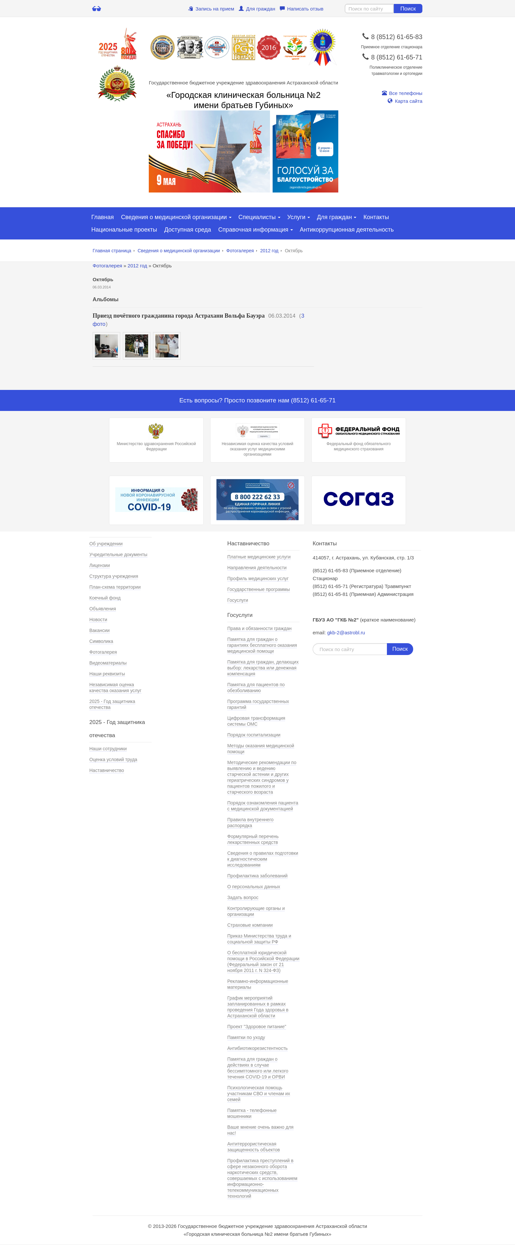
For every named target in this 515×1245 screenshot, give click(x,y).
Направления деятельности (256, 567)
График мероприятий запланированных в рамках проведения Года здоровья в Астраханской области (257, 1006)
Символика (101, 641)
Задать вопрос (242, 897)
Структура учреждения (113, 576)
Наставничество (106, 770)
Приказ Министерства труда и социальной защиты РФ (259, 938)
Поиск (408, 9)
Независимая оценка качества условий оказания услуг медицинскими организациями (257, 440)
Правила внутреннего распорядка (250, 822)
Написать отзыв (302, 8)
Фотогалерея (240, 250)
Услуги (296, 217)
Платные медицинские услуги (259, 556)
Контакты (376, 217)
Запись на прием (211, 8)
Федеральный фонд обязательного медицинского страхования (358, 437)
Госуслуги (237, 600)
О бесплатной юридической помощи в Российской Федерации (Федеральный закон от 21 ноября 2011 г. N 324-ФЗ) (263, 961)
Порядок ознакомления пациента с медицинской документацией (262, 805)
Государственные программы (258, 589)
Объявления (102, 608)
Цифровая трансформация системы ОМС (256, 721)
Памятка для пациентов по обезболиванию (256, 687)
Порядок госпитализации (253, 734)
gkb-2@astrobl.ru (346, 632)
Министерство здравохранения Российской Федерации (156, 437)
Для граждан (257, 8)
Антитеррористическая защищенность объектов (253, 1146)
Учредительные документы (118, 554)
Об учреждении (106, 543)
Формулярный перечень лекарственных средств (253, 839)
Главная (102, 217)
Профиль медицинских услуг (258, 578)
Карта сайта (405, 101)
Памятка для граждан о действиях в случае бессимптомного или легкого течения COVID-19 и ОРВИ (257, 1067)
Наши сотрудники (108, 748)
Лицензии (99, 565)
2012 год (269, 250)
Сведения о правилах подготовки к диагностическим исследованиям (262, 859)
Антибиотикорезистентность (257, 1048)
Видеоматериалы (108, 663)
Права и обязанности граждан (259, 628)
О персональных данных (253, 886)
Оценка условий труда (113, 759)
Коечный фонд (105, 597)
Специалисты (257, 217)
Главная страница (112, 250)
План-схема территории (115, 587)
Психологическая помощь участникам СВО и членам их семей (258, 1093)
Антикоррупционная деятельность (347, 229)
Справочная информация (253, 229)
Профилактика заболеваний (257, 875)
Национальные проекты (124, 229)
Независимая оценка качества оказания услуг (115, 687)
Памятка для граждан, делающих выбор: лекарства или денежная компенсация (263, 667)
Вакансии (99, 630)
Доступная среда (187, 229)
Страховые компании (250, 925)
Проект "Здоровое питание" (256, 1026)
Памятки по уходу (246, 1037)
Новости (98, 619)
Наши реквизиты (107, 673)
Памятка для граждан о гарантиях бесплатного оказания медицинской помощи (262, 645)
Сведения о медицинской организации (174, 217)
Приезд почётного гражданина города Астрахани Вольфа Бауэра (179, 315)
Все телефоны (402, 93)
